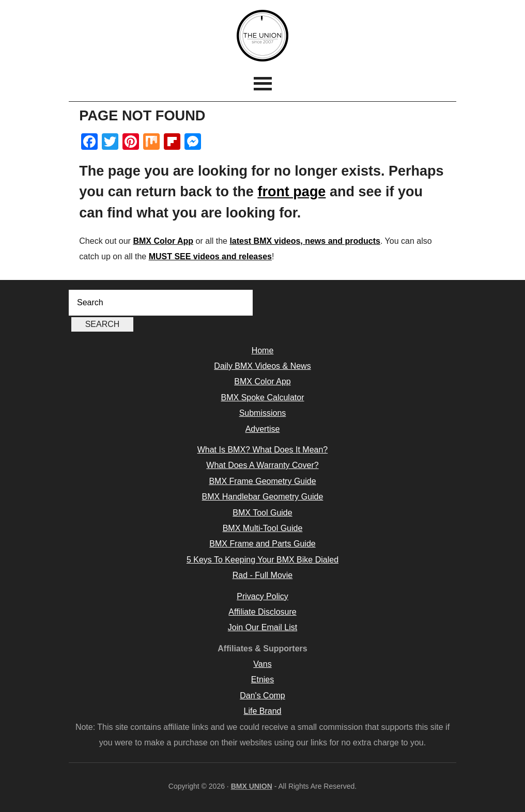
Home (263, 350)
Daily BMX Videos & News (262, 366)
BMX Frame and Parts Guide (262, 543)
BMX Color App (163, 241)
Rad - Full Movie (262, 575)
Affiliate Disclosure (262, 611)
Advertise (262, 429)
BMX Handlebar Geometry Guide (262, 496)
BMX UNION (262, 35)
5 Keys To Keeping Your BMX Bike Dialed (262, 559)
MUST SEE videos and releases (210, 256)
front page (291, 191)
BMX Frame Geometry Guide (262, 481)
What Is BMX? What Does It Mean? (262, 449)
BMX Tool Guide (262, 512)
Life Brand (263, 711)
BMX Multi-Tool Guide (263, 528)
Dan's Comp (262, 695)
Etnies (262, 679)
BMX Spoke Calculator (262, 397)
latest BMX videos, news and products (304, 241)
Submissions (262, 413)
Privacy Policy (262, 596)
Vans (262, 664)
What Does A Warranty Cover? (262, 465)
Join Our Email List (262, 627)
